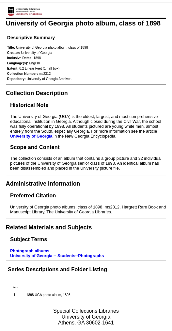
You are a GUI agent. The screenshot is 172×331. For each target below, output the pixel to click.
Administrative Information (43, 183)
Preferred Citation (33, 195)
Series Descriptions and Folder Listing (57, 269)
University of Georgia (31, 136)
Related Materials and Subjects (49, 227)
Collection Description (37, 93)
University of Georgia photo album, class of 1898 (83, 23)
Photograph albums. (30, 250)
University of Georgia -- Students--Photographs (57, 255)
